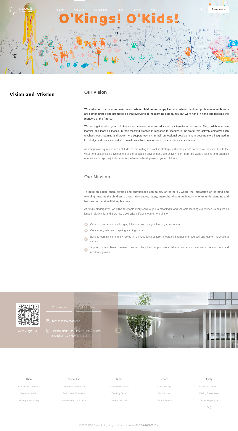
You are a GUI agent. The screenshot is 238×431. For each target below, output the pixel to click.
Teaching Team (119, 394)
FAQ (209, 408)
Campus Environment (29, 387)
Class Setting (164, 387)
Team (119, 9)
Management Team (119, 387)
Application (87, 307)
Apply (154, 9)
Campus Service (164, 401)
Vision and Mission (29, 394)
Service (136, 9)
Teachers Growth (119, 401)
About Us (79, 9)
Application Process (209, 387)
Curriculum (100, 9)
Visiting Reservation (209, 394)
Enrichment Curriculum (74, 394)
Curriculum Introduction (74, 387)
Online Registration (209, 401)
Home (60, 9)
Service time (164, 394)
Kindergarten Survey (29, 401)
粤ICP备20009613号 (147, 426)
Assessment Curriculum (74, 401)
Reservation (219, 9)
